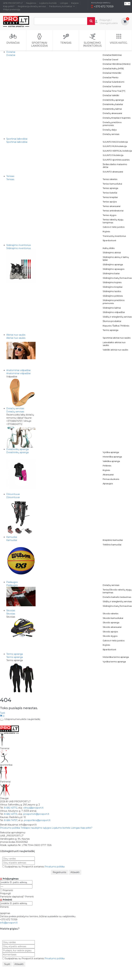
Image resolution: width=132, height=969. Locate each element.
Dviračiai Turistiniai (112, 86)
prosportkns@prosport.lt (37, 820)
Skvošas (10, 613)
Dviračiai (10, 55)
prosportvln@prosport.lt (36, 814)
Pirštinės (107, 465)
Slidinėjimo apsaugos (113, 269)
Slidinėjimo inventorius (18, 248)
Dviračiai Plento (110, 77)
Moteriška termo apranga (116, 657)
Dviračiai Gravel (110, 59)
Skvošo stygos (110, 636)
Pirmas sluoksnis (111, 479)
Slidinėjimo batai (111, 273)
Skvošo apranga (111, 622)
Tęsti (2, 712)
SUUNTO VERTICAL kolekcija (117, 150)
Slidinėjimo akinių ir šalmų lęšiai (116, 258)
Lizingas (64, 3)
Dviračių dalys (110, 129)
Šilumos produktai (112, 321)
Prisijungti (104, 20)
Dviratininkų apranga (113, 100)
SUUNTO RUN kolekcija (115, 146)
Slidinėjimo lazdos (112, 291)
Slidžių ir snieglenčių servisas (117, 316)
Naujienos (31, 3)
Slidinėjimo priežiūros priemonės (113, 301)
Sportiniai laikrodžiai (16, 142)
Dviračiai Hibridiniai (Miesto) (116, 64)
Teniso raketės (110, 179)
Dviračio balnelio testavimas (117, 597)
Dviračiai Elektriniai (112, 55)
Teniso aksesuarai (111, 206)
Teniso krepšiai (110, 197)
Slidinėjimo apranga (113, 264)
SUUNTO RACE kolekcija (115, 142)
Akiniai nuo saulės (15, 338)
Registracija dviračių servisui (32, 6)
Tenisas (10, 179)
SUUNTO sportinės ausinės (116, 159)
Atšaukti (74, 872)
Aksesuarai (108, 474)
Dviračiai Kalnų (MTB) (113, 68)
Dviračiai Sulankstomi (113, 82)
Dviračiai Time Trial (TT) (114, 91)
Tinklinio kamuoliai (112, 544)
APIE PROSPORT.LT (13, 3)
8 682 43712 (10, 807)
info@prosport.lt (9, 922)
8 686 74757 (10, 820)
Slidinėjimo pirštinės (113, 296)
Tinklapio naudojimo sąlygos (36, 827)
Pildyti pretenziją (11, 9)
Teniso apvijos (110, 201)
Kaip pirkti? (8, 6)
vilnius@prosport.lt (33, 807)
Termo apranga (110, 330)
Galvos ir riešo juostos (113, 227)
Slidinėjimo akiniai (112, 252)
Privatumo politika (10, 827)
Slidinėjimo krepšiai (112, 287)
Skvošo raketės (110, 613)
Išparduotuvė (109, 240)
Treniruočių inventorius (114, 236)
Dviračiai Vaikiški (111, 95)
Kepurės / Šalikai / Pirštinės (116, 325)
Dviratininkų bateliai (113, 104)
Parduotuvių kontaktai (62, 6)
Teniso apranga (110, 188)
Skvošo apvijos (110, 631)
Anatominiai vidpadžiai (18, 373)
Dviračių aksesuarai (112, 113)
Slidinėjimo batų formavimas (117, 278)
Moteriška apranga (112, 456)
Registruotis (59, 872)
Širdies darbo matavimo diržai (115, 165)
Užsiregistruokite (108, 23)
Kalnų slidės (109, 248)
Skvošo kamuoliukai (113, 618)
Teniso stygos (109, 215)
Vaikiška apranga (111, 461)
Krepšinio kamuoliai (113, 540)
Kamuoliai (11, 540)
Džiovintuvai (13, 497)
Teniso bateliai (110, 192)
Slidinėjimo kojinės (112, 282)
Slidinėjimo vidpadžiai (114, 312)
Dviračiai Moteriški (112, 73)
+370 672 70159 (102, 7)
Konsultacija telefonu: (100, 2)
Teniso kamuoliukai (112, 183)
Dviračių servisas (111, 134)
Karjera (75, 3)
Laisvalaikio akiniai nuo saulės (114, 344)
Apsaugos (108, 483)
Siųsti (7, 964)
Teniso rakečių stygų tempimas (113, 221)
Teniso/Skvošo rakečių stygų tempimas (117, 591)
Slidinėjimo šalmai (112, 308)
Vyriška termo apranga (114, 661)
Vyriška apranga (111, 452)
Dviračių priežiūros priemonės (112, 124)
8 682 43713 (10, 814)
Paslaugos (12, 585)
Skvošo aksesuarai (112, 627)
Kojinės (106, 231)
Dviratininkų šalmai (112, 109)
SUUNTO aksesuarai (113, 171)
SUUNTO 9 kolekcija (113, 155)
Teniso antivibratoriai (113, 210)
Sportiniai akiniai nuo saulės (116, 338)
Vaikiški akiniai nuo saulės (115, 349)
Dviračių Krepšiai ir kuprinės (116, 118)
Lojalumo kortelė (48, 3)
